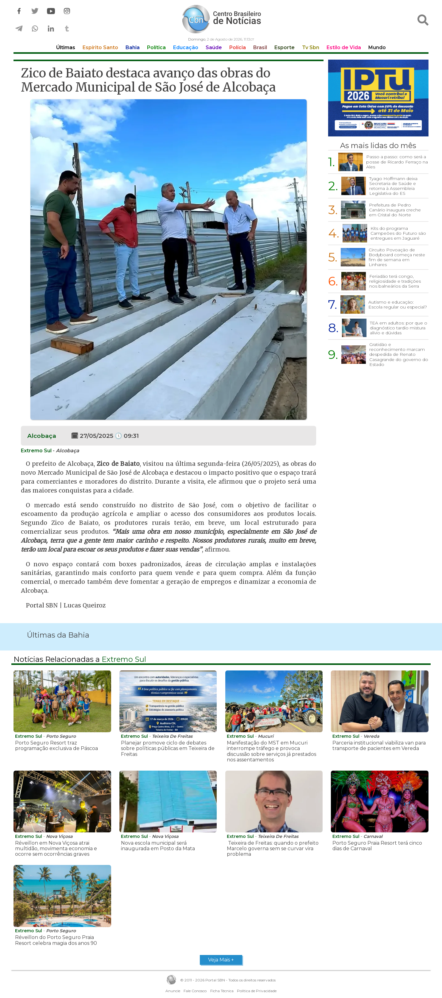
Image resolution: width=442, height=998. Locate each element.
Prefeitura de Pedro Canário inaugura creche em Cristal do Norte (395, 210)
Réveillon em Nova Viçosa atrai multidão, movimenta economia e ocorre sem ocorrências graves (56, 848)
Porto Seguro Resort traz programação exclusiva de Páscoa (56, 745)
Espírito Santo (100, 47)
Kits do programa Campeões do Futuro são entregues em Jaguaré (398, 233)
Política (156, 47)
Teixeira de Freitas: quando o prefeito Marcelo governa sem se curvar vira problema (273, 848)
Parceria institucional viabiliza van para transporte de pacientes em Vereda (379, 745)
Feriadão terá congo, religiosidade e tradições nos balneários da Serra (395, 281)
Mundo (377, 47)
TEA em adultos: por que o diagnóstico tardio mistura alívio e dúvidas (398, 328)
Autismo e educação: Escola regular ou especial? (397, 304)
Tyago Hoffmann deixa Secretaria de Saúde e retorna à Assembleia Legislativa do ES (393, 186)
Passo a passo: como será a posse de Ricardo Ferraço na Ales (397, 161)
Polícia (237, 47)
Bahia (133, 47)
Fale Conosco (195, 990)
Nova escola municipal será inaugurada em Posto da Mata (158, 845)
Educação (185, 47)
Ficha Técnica (222, 990)
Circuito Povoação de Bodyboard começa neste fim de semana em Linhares (397, 257)
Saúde (214, 47)
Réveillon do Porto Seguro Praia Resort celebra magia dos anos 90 (56, 940)
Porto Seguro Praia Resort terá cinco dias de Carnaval (377, 845)
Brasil (260, 47)
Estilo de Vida (344, 47)
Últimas (65, 47)
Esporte (284, 47)
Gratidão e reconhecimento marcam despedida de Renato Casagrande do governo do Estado (398, 354)
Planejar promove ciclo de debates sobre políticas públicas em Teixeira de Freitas (168, 748)
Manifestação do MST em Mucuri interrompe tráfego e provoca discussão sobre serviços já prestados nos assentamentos (271, 751)
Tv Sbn (310, 47)
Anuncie (172, 990)
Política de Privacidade (257, 990)
